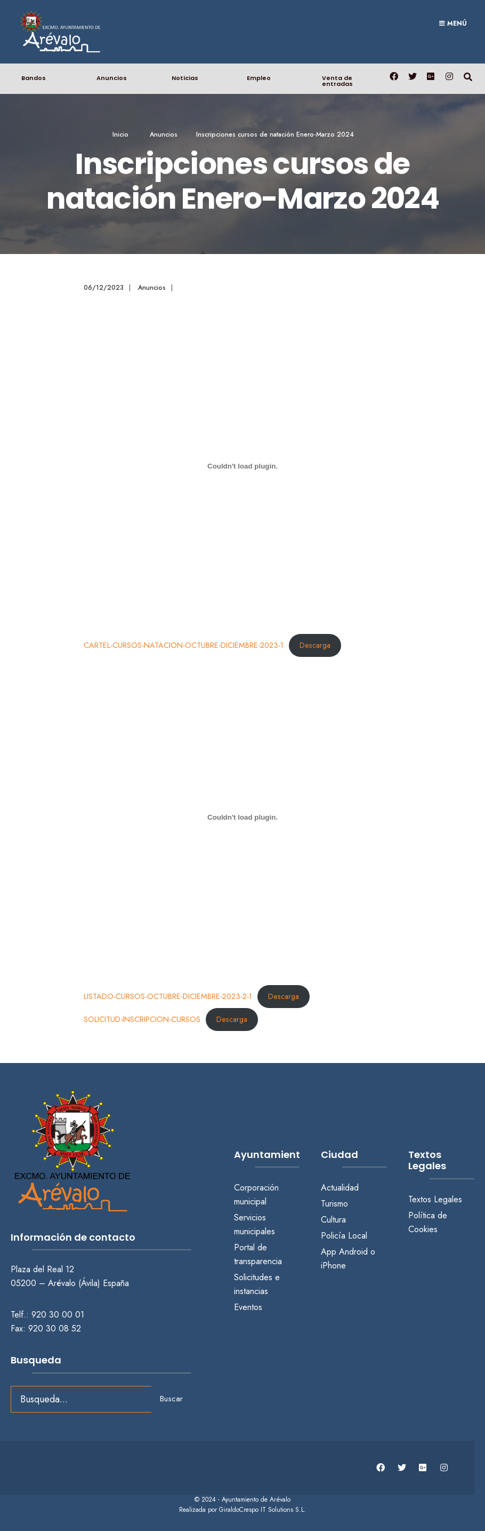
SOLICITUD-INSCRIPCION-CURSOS (142, 1019)
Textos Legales (435, 1199)
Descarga (315, 645)
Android (353, 1252)
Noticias (185, 78)
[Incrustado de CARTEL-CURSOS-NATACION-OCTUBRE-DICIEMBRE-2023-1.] (243, 466)
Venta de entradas (337, 81)
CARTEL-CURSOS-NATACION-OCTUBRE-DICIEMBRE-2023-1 (184, 645)
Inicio (120, 134)
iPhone (333, 1265)
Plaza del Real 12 (44, 1269)
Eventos (248, 1307)
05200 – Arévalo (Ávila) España (70, 1283)
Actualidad (340, 1187)
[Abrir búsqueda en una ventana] (467, 76)
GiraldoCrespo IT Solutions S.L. (262, 1509)
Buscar (171, 1399)
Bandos (33, 78)
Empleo (259, 78)
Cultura (333, 1219)
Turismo (334, 1203)
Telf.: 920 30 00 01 (47, 1314)
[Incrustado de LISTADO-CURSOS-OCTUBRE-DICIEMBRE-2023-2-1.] (243, 817)
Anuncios (111, 78)
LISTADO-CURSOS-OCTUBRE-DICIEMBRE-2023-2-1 (168, 996)
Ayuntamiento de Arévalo (256, 1499)
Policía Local (344, 1235)
